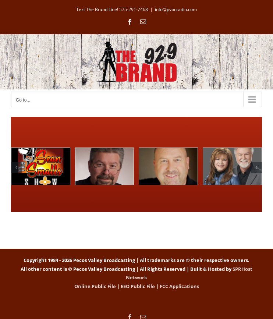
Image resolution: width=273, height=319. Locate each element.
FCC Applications (179, 286)
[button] (16, 167)
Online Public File (95, 286)
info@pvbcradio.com (176, 9)
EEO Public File (138, 286)
